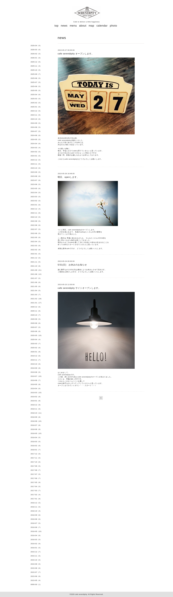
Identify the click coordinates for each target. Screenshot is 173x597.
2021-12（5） (36, 258)
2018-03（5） (36, 441)
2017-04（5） (36, 486)
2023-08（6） (36, 176)
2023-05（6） (36, 188)
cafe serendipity (81, 594)
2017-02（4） (36, 495)
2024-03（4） (36, 148)
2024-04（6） (36, 143)
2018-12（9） (36, 405)
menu (73, 25)
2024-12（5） (36, 111)
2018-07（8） (36, 425)
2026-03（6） (36, 50)
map (91, 25)
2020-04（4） (36, 339)
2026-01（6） (36, 58)
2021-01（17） (37, 303)
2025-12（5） (36, 62)
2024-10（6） (36, 119)
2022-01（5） (36, 254)
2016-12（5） (36, 503)
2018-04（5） (36, 437)
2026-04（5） (36, 45)
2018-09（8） (36, 417)
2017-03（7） (36, 490)
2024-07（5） (36, 131)
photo (113, 25)
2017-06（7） (36, 478)
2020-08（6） (36, 323)
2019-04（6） (36, 388)
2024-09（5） (36, 123)
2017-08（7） (36, 470)
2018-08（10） (37, 421)
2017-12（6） (36, 454)
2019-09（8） (36, 368)
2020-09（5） (36, 319)
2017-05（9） (36, 482)
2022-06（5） (36, 233)
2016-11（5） (36, 507)
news (64, 25)
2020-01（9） (36, 352)
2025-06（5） (36, 86)
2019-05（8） (36, 384)
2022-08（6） (36, 225)
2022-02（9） (36, 250)
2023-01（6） (36, 205)
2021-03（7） (36, 294)
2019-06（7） (36, 380)
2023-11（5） (36, 164)
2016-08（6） (36, 519)
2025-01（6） (36, 107)
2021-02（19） (37, 299)
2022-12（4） (36, 209)
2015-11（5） (36, 556)
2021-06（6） (36, 282)
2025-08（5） (36, 78)
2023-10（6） (36, 168)
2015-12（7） (36, 552)
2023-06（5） (36, 184)
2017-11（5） (36, 458)
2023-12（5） (36, 160)
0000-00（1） (36, 584)
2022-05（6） (36, 237)
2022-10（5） (36, 217)
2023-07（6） (36, 180)
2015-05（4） (36, 580)
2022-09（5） (36, 221)
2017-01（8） (36, 499)
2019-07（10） (37, 376)
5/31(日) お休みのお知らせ (72, 265)
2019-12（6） (36, 356)
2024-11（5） (36, 115)
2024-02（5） (36, 152)
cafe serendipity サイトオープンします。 (79, 288)
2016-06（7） (36, 527)
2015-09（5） (36, 564)
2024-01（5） (36, 156)
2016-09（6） (36, 515)
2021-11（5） (36, 262)
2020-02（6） (36, 348)
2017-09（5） (36, 466)
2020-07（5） (36, 327)
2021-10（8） (36, 266)
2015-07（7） (36, 572)
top (56, 25)
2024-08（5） (36, 127)
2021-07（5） (36, 278)
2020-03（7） (36, 343)
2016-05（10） (37, 531)
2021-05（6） (36, 286)
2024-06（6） (36, 135)
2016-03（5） (36, 539)
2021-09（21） (37, 270)
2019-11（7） (36, 360)
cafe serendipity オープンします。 (76, 53)
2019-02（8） (36, 397)
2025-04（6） (36, 94)
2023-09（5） (36, 172)
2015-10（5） (36, 560)
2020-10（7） (36, 315)
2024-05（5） (36, 139)
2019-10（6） (36, 364)
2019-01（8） (36, 401)
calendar (102, 25)
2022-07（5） (36, 229)
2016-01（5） (36, 548)
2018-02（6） (36, 446)
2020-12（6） (36, 307)
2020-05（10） (37, 335)
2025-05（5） (36, 90)
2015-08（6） (36, 568)
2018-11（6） (36, 409)
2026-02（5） (36, 54)
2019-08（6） (36, 372)
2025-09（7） (36, 74)
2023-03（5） (36, 197)
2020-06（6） (36, 331)
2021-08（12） (37, 274)
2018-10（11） (37, 413)
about (82, 25)
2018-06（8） (36, 429)
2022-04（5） (36, 241)
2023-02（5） (36, 201)
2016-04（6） (36, 535)
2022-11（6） (36, 213)
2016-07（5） (36, 523)
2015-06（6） (36, 576)
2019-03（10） (37, 392)
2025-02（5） (36, 103)
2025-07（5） (36, 82)
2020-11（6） (36, 311)
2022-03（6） (36, 246)
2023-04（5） (36, 192)
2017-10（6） (36, 462)
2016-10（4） (36, 511)
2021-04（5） (36, 290)
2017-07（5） (36, 474)
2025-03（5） (36, 99)
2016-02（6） (36, 544)
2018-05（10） (37, 433)
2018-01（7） (36, 450)
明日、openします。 (68, 177)
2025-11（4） (36, 66)
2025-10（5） (36, 70)
